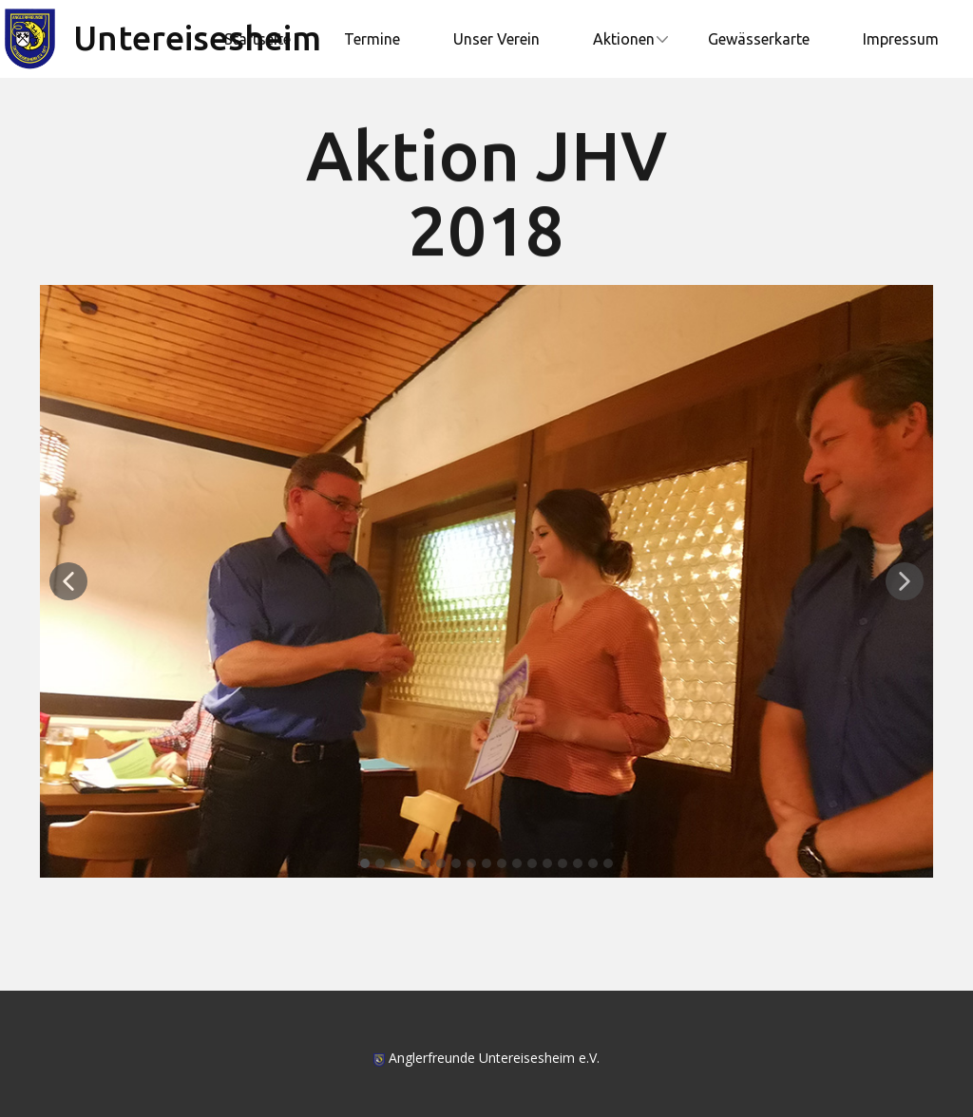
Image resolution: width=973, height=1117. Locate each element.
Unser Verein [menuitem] (496, 38)
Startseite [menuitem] (257, 38)
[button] (68, 581)
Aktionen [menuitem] (624, 38)
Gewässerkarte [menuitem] (759, 38)
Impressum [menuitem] (901, 38)
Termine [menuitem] (372, 38)
